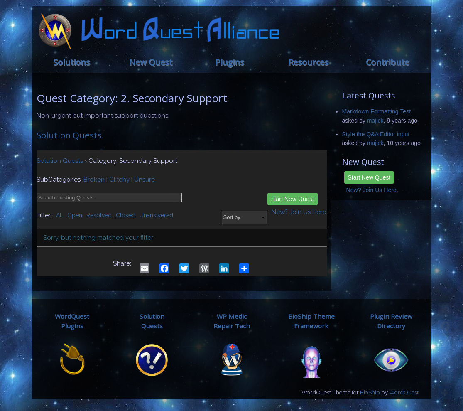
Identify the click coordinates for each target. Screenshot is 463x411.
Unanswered (156, 215)
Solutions (71, 62)
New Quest (150, 62)
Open (74, 215)
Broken (94, 179)
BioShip (370, 392)
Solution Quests (69, 135)
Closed (125, 215)
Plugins (229, 62)
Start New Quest (369, 177)
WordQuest (404, 392)
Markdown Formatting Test (376, 111)
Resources (308, 62)
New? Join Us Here (371, 190)
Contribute (387, 62)
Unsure (144, 179)
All (59, 215)
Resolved (99, 215)
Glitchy (119, 179)
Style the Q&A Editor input (376, 134)
